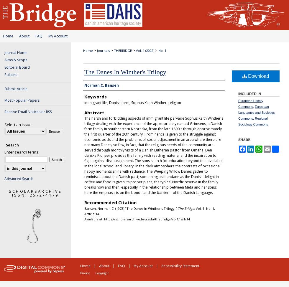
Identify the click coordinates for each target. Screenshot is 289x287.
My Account (58, 36)
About (24, 36)
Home (8, 36)
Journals (103, 50)
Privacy (85, 273)
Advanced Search (18, 178)
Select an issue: (18, 124)
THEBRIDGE (123, 50)
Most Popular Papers (22, 100)
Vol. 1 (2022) (145, 50)
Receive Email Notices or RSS (28, 111)
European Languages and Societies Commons (256, 112)
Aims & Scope (15, 59)
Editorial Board (17, 67)
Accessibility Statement (180, 265)
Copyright (102, 273)
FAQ (38, 36)
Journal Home (15, 52)
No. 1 (162, 50)
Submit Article (15, 88)
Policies (10, 74)
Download (255, 76)
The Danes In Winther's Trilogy (125, 72)
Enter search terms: (21, 152)
